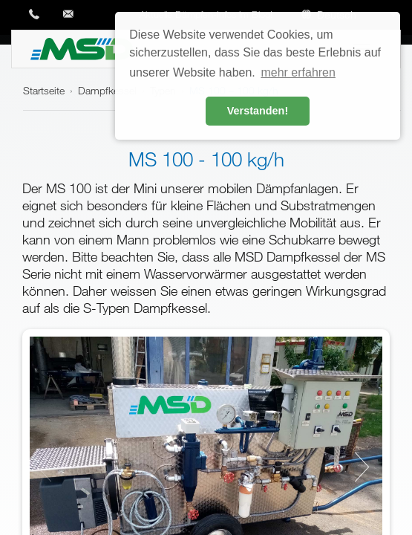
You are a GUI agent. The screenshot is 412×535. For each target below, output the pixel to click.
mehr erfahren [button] (298, 72)
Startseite (44, 90)
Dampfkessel (107, 90)
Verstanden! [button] (257, 111)
